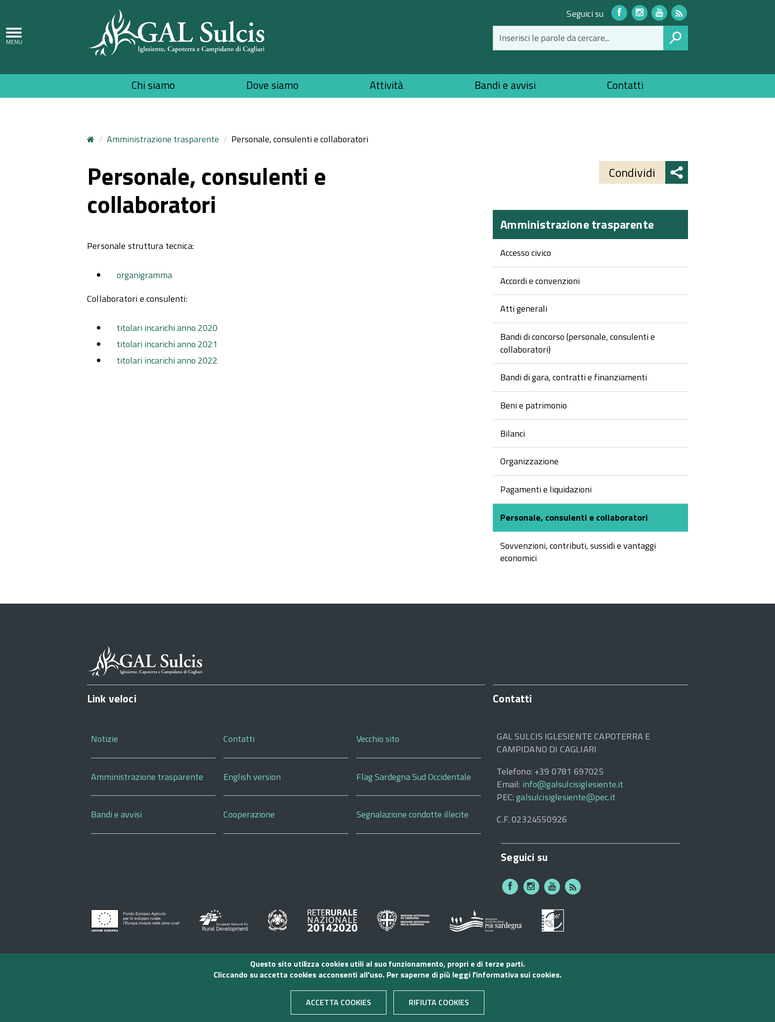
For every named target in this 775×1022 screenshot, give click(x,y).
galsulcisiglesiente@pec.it (565, 797)
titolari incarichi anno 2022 (167, 360)
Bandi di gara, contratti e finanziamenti (573, 377)
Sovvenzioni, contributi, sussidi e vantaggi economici (578, 552)
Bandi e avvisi (505, 85)
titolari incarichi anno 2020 (167, 327)
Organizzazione (529, 461)
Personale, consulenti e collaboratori (574, 517)
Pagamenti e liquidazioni (546, 489)
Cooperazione (249, 814)
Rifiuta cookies (439, 1008)
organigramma (144, 275)
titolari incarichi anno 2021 (167, 344)
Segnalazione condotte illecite (412, 814)
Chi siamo (153, 85)
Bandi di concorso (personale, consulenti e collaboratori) (577, 343)
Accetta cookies (338, 1008)
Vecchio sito (377, 738)
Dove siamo (272, 85)
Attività (386, 85)
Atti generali (523, 308)
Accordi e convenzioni (540, 280)
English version (252, 776)
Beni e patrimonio (533, 405)
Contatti (625, 85)
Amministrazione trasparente (163, 139)
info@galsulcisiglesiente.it (573, 784)
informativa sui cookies (517, 981)
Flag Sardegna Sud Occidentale (413, 776)
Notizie (104, 738)
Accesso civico (525, 252)
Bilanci (512, 433)
